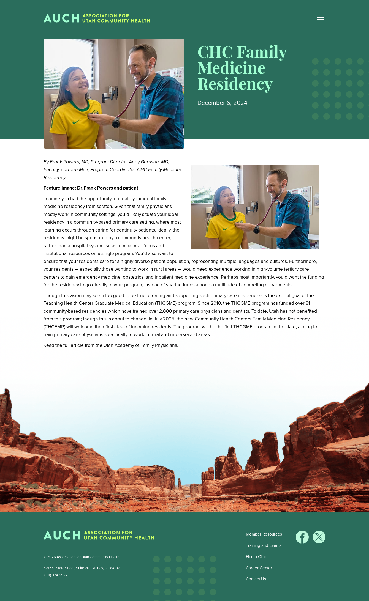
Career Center (259, 568)
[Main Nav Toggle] (320, 19)
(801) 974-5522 (56, 575)
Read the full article (64, 345)
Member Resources (264, 534)
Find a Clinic (257, 557)
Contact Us (256, 579)
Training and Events (263, 545)
